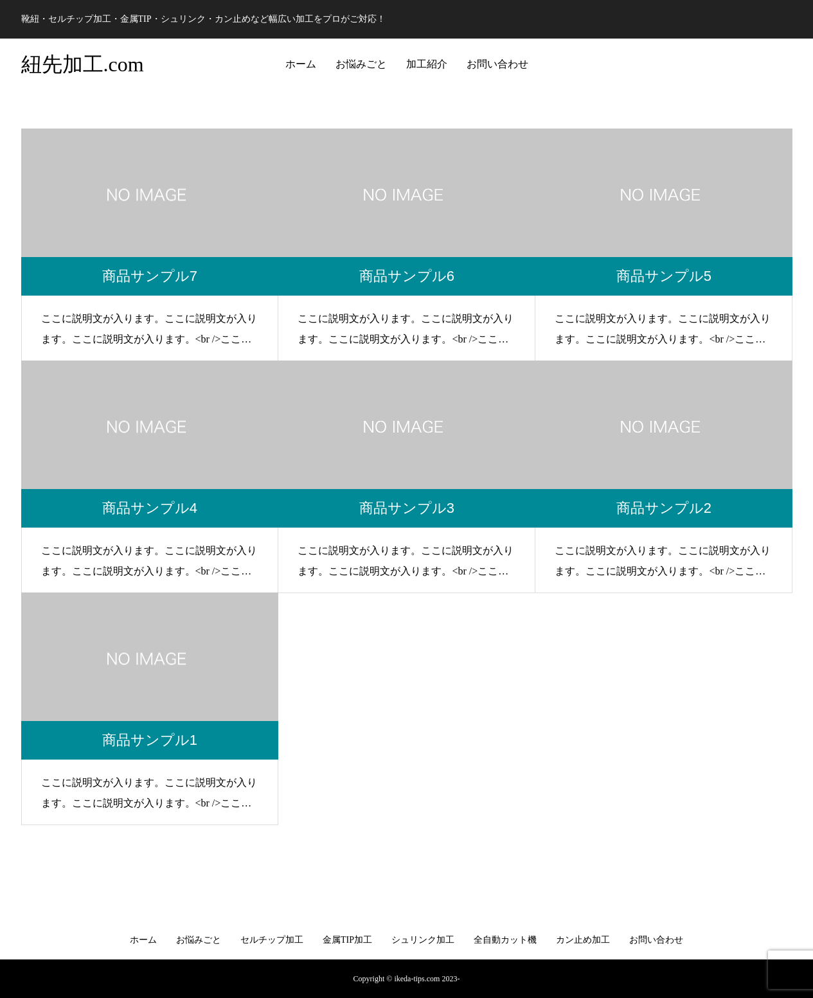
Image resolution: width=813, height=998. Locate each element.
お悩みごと (361, 63)
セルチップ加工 (271, 940)
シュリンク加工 (422, 940)
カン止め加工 (583, 940)
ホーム (300, 63)
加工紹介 (426, 63)
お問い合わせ (497, 63)
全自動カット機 (505, 940)
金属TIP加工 (347, 940)
